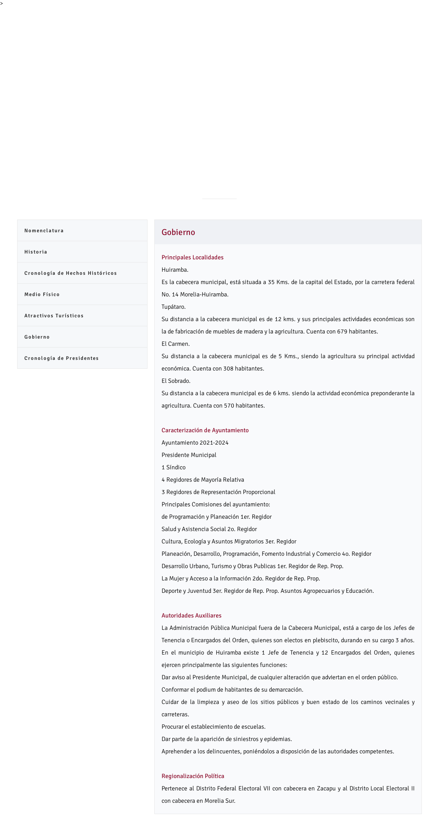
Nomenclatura (44, 230)
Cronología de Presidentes (61, 358)
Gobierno (37, 337)
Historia (36, 252)
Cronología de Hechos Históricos (70, 273)
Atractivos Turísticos (54, 316)
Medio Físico (42, 294)
